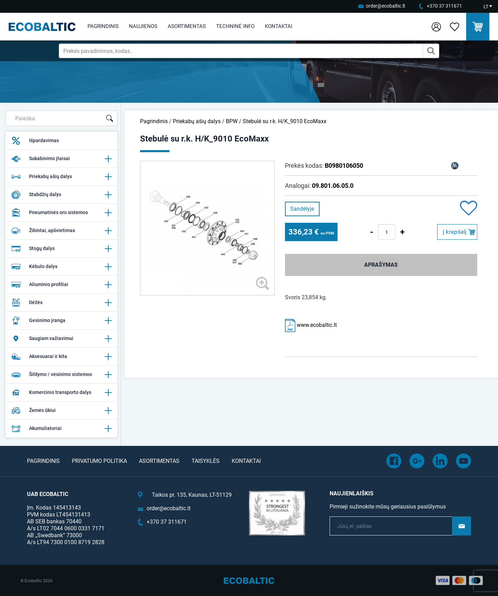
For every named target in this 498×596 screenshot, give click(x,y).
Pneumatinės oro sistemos (61, 213)
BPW (232, 121)
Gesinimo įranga (61, 321)
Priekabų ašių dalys (61, 177)
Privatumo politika (99, 461)
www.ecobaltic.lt (311, 325)
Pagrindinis (103, 26)
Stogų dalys (61, 249)
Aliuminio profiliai (61, 285)
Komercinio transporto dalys (61, 392)
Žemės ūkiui (61, 410)
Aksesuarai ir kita (61, 356)
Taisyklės (206, 461)
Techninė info (235, 26)
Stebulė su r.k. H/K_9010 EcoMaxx (284, 121)
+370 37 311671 (444, 6)
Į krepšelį (455, 231)
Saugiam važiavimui (61, 338)
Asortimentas (187, 26)
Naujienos (143, 26)
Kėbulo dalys (61, 267)
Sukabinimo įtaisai (61, 159)
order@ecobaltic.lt (385, 6)
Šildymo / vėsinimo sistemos (61, 374)
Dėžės (61, 303)
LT (485, 6)
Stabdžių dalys (61, 195)
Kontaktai (278, 26)
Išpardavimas (35, 141)
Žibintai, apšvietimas (61, 231)
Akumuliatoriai (61, 428)
